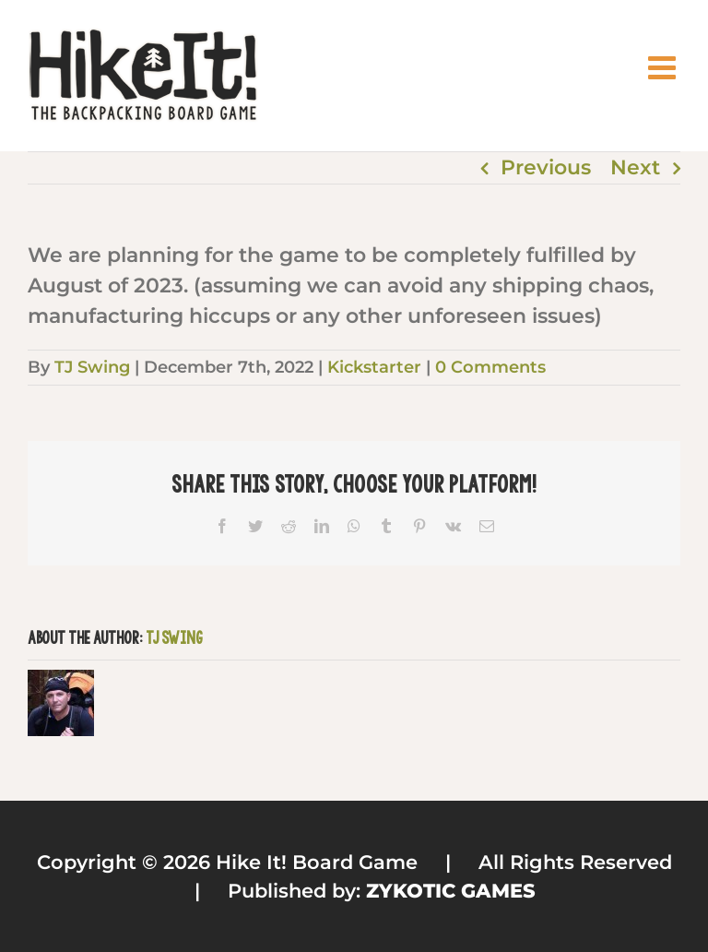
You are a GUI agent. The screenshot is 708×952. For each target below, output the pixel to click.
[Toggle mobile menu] (664, 67)
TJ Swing (92, 367)
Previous (546, 167)
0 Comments (490, 367)
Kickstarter (374, 367)
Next (635, 167)
